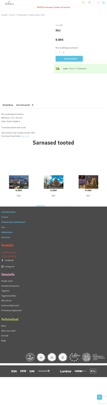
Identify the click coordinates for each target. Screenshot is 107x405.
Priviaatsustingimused (11, 310)
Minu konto (6, 300)
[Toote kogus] (59, 52)
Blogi (3, 340)
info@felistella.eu (9, 252)
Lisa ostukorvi (70, 58)
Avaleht (4, 15)
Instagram (7, 266)
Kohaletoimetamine (10, 286)
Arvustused (24, 105)
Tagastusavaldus (8, 295)
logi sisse (25, 136)
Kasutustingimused (10, 305)
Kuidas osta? (7, 281)
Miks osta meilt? (8, 331)
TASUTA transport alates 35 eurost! (53, 7)
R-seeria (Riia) (34, 15)
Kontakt (5, 335)
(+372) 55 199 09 (8, 256)
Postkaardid (22, 15)
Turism (12, 15)
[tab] (8, 106)
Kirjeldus (8, 105)
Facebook (7, 260)
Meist (3, 326)
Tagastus (5, 291)
